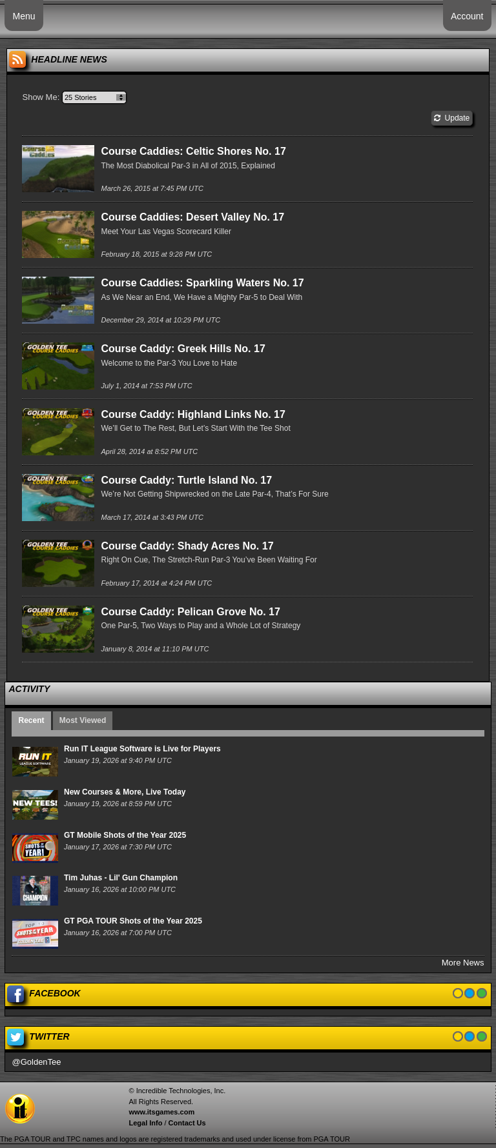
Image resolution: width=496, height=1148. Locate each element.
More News (463, 962)
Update (452, 118)
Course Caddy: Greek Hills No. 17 (183, 348)
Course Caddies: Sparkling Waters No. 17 (202, 282)
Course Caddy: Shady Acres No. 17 (187, 545)
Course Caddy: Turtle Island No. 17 (186, 480)
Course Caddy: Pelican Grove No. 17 (190, 611)
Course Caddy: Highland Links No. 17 (193, 414)
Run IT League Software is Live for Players (142, 748)
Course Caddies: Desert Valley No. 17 (192, 217)
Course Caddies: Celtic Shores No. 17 (193, 151)
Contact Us (187, 1123)
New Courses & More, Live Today (125, 792)
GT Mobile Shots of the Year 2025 (125, 835)
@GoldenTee (36, 1062)
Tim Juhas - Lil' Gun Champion (121, 877)
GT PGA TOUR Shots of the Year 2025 (133, 920)
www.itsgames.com (161, 1112)
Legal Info (145, 1123)
